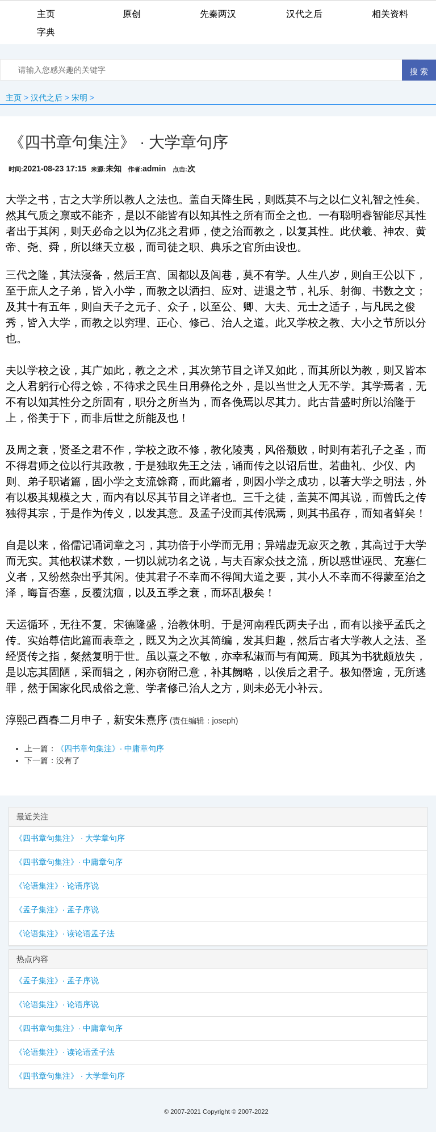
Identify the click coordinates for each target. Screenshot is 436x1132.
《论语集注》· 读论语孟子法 (65, 933)
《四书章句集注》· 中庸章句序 (110, 748)
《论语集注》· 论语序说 (57, 885)
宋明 (79, 97)
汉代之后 (46, 97)
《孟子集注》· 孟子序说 (57, 909)
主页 (14, 97)
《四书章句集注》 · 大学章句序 (70, 838)
